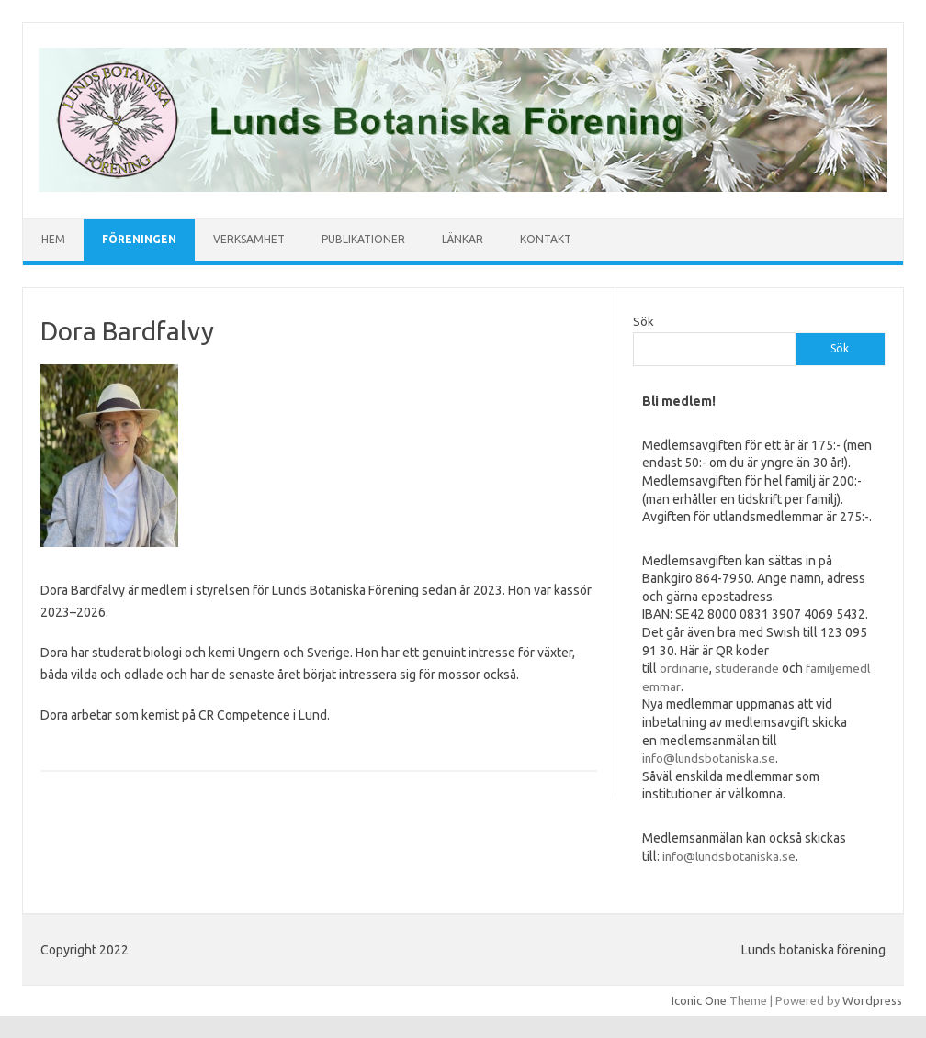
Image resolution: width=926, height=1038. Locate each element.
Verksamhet (249, 239)
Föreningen (139, 239)
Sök (643, 321)
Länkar (462, 239)
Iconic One (699, 1000)
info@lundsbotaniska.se (708, 758)
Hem (53, 239)
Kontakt (545, 239)
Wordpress (872, 1000)
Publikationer (363, 239)
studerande (747, 668)
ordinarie (684, 668)
